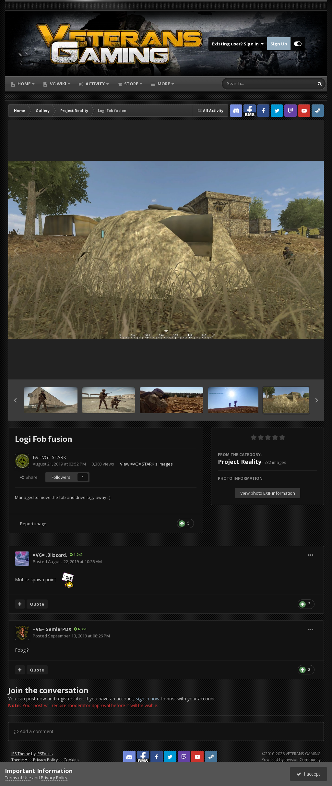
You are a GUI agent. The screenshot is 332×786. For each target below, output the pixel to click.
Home (24, 84)
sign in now (148, 698)
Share (29, 477)
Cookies (71, 760)
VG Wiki (58, 84)
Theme (19, 760)
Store (131, 84)
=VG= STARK (53, 457)
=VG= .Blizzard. (50, 555)
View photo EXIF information (267, 493)
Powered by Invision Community (291, 759)
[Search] (251, 84)
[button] (15, 400)
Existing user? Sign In (238, 43)
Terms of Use (18, 777)
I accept (308, 774)
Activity (95, 84)
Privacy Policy (45, 760)
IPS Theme (20, 753)
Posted (67, 561)
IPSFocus (45, 753)
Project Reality (239, 462)
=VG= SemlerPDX (52, 629)
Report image (33, 523)
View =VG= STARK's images (146, 464)
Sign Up (278, 44)
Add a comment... (35, 731)
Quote (37, 604)
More (164, 84)
